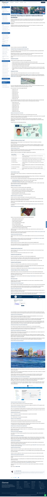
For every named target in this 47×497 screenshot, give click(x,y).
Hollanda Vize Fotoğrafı (5, 36)
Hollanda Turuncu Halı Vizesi (5, 71)
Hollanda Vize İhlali (4, 55)
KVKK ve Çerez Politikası (19, 488)
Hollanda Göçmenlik (4, 84)
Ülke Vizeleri (17, 2)
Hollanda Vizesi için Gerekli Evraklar (5, 12)
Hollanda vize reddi (31, 268)
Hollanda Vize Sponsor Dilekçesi (5, 43)
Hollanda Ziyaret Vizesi (5, 20)
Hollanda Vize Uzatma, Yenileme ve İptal (5, 53)
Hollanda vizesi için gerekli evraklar (40, 232)
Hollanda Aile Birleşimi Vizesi (5, 27)
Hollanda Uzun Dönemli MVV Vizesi (5, 25)
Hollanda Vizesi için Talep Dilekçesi (5, 39)
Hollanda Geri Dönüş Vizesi (5, 68)
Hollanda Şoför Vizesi (4, 77)
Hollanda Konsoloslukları (5, 80)
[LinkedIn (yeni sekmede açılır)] (41, 493)
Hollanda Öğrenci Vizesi (5, 28)
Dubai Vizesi (32, 488)
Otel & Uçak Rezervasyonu (27, 487)
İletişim (25, 2)
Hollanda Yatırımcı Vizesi (5, 31)
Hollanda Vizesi (33, 486)
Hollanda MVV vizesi (35, 445)
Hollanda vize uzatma (19, 339)
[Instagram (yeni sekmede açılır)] (37, 493)
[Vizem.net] (5, 483)
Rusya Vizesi (32, 487)
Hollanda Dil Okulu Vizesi (5, 64)
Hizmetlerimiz (12, 2)
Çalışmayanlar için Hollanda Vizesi (5, 57)
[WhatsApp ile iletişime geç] (45, 495)
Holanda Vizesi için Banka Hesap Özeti (5, 41)
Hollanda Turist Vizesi (4, 17)
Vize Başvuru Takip (19, 487)
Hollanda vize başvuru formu (35, 204)
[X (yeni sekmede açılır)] (44, 493)
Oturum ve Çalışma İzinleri (27, 483)
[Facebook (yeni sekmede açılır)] (42, 493)
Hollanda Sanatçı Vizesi (5, 67)
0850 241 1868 (24, 47)
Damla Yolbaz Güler (18, 471)
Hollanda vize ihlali (13, 276)
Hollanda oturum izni (15, 446)
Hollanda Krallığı (32, 276)
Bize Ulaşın (18, 486)
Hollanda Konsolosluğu (16, 184)
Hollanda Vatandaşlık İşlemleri (5, 87)
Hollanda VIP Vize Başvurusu (5, 50)
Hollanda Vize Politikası (5, 47)
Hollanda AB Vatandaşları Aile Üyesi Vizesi (5, 59)
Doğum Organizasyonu (26, 486)
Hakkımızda (21, 2)
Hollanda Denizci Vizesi (5, 74)
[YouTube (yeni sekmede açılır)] (39, 493)
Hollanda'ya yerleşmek (21, 445)
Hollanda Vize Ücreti (4, 10)
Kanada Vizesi (33, 483)
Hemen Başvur (43, 2)
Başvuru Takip (43, 0)
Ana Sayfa (18, 483)
